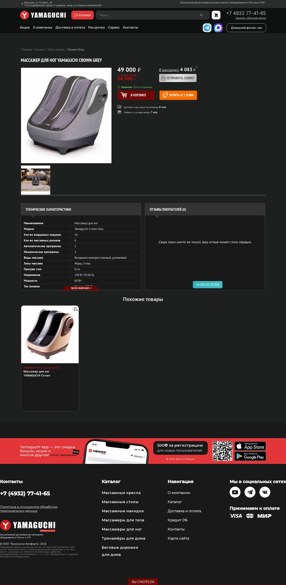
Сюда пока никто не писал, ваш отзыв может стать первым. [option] (205, 242)
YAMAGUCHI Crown (36, 375)
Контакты (130, 27)
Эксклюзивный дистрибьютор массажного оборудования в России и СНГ (222, 2)
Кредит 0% (177, 520)
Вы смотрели (143, 582)
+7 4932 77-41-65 (246, 13)
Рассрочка (96, 27)
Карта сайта (178, 538)
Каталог (175, 502)
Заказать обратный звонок (251, 18)
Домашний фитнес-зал (246, 27)
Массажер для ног (36, 371)
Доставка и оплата (70, 27)
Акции (25, 27)
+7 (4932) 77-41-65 (25, 493)
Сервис (114, 27)
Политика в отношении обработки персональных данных (29, 509)
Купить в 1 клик (178, 95)
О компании (42, 27)
